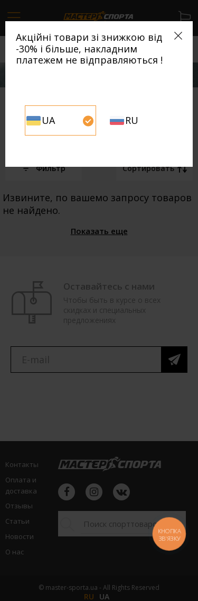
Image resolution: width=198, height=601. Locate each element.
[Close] (178, 36)
